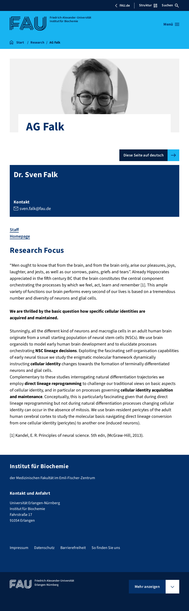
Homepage (20, 236)
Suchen (170, 5)
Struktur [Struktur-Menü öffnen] (148, 5)
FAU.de (122, 5)
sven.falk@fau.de (35, 209)
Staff (14, 230)
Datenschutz (44, 547)
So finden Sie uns (106, 547)
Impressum (19, 547)
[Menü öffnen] (171, 24)
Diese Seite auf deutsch (143, 155)
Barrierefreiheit (73, 547)
